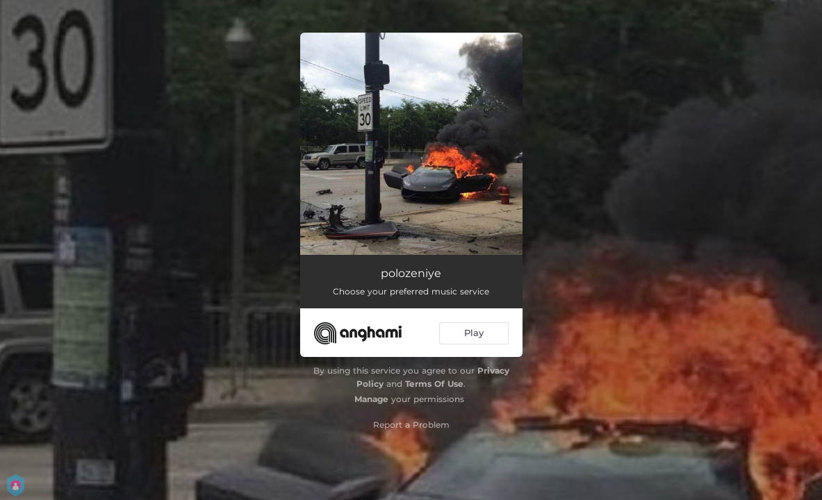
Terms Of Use (434, 383)
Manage (371, 399)
